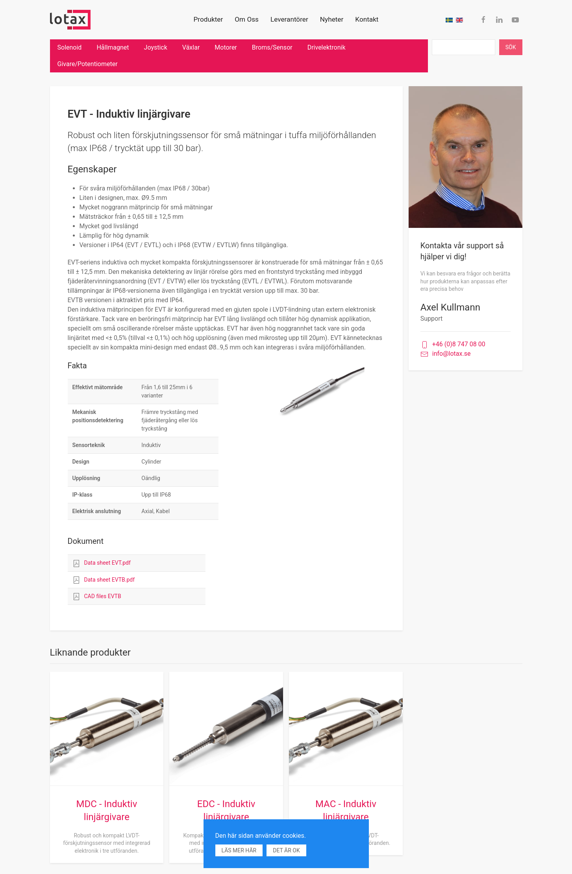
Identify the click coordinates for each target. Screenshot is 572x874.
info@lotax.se (445, 354)
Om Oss (247, 19)
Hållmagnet (112, 47)
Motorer (226, 47)
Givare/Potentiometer (87, 64)
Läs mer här (239, 850)
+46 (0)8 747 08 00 (452, 344)
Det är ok (286, 850)
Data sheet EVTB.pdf (109, 580)
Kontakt (366, 19)
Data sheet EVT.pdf (107, 563)
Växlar (191, 47)
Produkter (208, 19)
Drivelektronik (326, 47)
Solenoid (69, 47)
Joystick (155, 47)
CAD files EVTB (102, 596)
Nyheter (332, 19)
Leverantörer (289, 19)
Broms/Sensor (272, 47)
